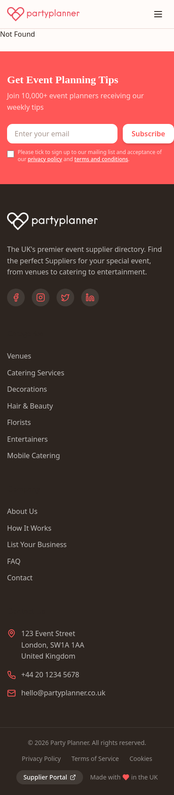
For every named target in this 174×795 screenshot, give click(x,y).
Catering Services (35, 373)
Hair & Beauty (30, 406)
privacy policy (45, 159)
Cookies (140, 758)
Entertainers (27, 439)
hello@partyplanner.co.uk (63, 693)
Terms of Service (95, 758)
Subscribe (148, 134)
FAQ (13, 561)
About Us (22, 511)
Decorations (27, 389)
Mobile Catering (33, 455)
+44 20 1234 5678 (50, 674)
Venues (19, 356)
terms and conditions (101, 159)
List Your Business (37, 544)
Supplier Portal (49, 777)
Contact (20, 578)
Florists (19, 422)
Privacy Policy (41, 758)
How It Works (29, 528)
